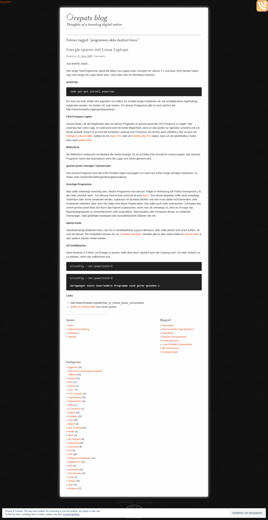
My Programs (74, 439)
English (71, 412)
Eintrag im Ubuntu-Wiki (79, 136)
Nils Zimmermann (170, 348)
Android (71, 378)
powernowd (85, 140)
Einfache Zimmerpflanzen (174, 337)
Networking (73, 443)
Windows (72, 488)
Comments (99, 56)
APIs (70, 382)
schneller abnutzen (131, 234)
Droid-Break (168, 333)
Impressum (73, 333)
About (71, 325)
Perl (70, 450)
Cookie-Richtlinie (71, 514)
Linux (70, 420)
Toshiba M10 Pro (141, 136)
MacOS (71, 424)
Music (71, 435)
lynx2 (146, 195)
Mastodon (5, 2)
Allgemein (72, 367)
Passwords (73, 447)
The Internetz (74, 473)
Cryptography (74, 397)
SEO (70, 465)
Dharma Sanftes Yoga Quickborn (178, 329)
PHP (70, 454)
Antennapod (168, 325)
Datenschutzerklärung (78, 329)
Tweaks (71, 481)
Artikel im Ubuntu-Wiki (82, 306)
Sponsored (73, 469)
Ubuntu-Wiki (191, 234)
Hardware (72, 416)
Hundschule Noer (170, 340)
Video (71, 484)
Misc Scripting (75, 428)
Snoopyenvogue (170, 352)
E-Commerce (74, 409)
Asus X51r (116, 136)
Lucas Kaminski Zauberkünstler (177, 344)
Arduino (71, 386)
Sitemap (72, 337)
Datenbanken (74, 401)
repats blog (90, 18)
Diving (71, 405)
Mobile (71, 431)
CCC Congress (75, 393)
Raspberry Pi (74, 462)
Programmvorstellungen (79, 458)
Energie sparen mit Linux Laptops (97, 49)
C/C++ (71, 390)
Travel (71, 477)
